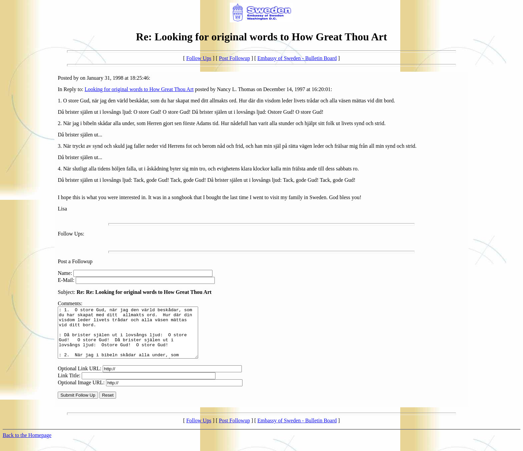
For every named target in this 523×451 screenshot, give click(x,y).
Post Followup (234, 58)
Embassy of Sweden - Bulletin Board (297, 58)
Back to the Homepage (27, 445)
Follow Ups (198, 58)
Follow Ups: (71, 234)
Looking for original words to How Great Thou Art (139, 89)
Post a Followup (75, 261)
